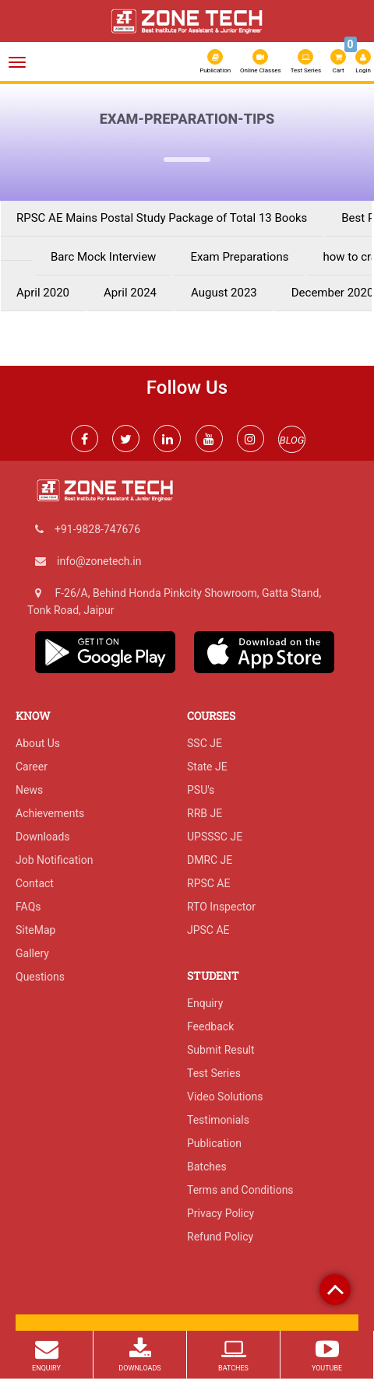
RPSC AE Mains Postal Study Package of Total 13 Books (161, 218)
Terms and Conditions (240, 1190)
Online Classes (260, 61)
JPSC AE (208, 930)
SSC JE (204, 743)
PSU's (200, 790)
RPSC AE (208, 883)
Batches (207, 1166)
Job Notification (54, 860)
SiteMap (35, 930)
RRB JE (204, 813)
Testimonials (218, 1120)
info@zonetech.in (99, 561)
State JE (207, 766)
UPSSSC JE (214, 836)
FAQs (28, 906)
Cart (339, 60)
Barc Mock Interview (103, 257)
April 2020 (42, 293)
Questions (40, 976)
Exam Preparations (239, 257)
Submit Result (221, 1050)
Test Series (306, 61)
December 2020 (332, 293)
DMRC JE (209, 860)
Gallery (32, 953)
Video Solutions (225, 1096)
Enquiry (205, 1003)
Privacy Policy (220, 1213)
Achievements (50, 813)
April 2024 (130, 293)
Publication (215, 61)
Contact (35, 883)
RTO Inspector (221, 906)
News (29, 790)
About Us (38, 743)
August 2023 (224, 293)
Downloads (43, 836)
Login (363, 61)
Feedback (210, 1026)
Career (32, 766)
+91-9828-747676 (97, 529)
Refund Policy (220, 1236)
